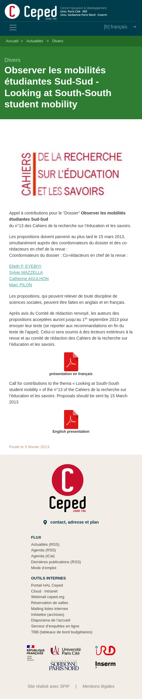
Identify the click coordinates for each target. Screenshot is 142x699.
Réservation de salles (49, 602)
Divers (57, 41)
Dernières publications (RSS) (56, 562)
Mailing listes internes (49, 608)
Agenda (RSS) (43, 550)
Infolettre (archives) (47, 614)
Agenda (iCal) (43, 556)
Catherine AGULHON (29, 278)
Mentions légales (99, 686)
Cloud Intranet (44, 591)
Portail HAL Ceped (47, 585)
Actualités (34, 41)
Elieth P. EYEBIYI (25, 266)
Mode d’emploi (43, 568)
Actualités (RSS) (45, 544)
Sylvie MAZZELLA (26, 272)
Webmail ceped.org (47, 597)
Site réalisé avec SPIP (48, 686)
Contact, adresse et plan (71, 522)
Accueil (12, 41)
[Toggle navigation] (13, 27)
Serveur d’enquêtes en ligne (55, 626)
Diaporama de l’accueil (50, 620)
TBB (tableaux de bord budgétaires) (61, 632)
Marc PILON (20, 284)
